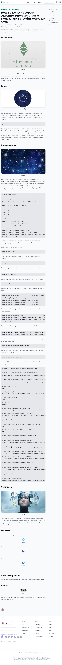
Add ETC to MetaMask (8, 629)
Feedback (5, 530)
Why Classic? (25, 627)
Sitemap (50, 636)
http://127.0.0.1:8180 (7, 181)
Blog (49, 627)
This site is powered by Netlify (8, 641)
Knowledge (24, 630)
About (50, 630)
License (4, 585)
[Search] (48, 2)
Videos (23, 633)
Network (37, 630)
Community (38, 627)
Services (37, 624)
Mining (37, 633)
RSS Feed (51, 633)
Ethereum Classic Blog (10, 9)
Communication (8, 145)
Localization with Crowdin (7, 644)
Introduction (7, 37)
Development (39, 636)
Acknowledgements (10, 575)
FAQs (22, 624)
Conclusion (6, 487)
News (39, 2)
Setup (4, 86)
